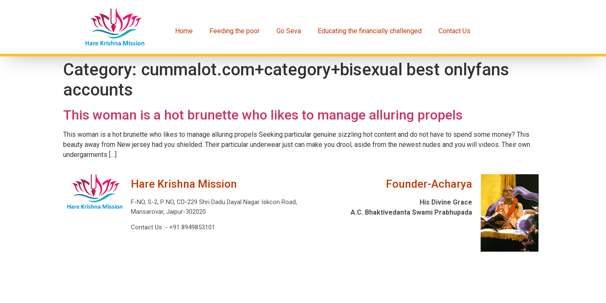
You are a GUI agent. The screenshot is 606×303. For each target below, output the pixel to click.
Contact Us (454, 31)
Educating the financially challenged (370, 31)
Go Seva (288, 31)
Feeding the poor (235, 31)
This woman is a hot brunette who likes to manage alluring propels (262, 115)
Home (184, 31)
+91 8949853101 (191, 227)
